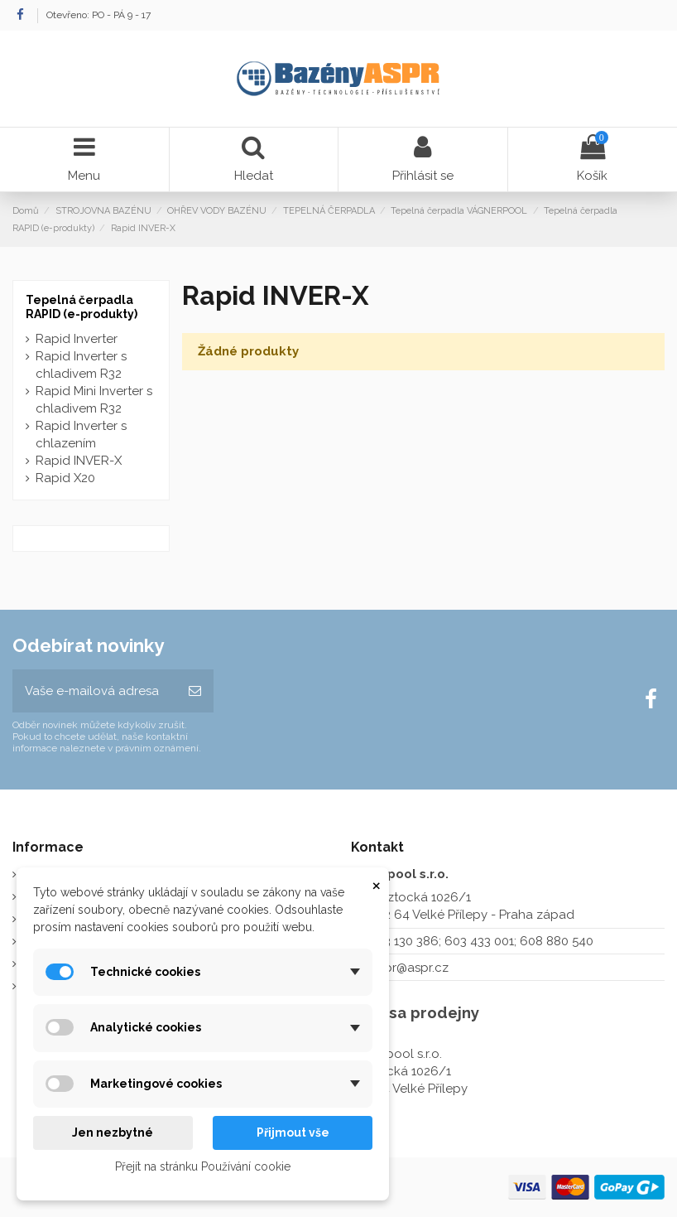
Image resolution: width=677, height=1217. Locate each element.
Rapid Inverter (77, 338)
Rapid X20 (65, 478)
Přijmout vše (293, 1132)
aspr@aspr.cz (410, 967)
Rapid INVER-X (79, 460)
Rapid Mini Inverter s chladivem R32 (94, 400)
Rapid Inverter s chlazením (81, 434)
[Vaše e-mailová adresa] (94, 691)
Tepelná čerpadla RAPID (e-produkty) (81, 307)
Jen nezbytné (112, 1132)
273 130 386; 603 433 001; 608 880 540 (482, 941)
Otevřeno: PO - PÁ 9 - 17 (98, 15)
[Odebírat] (195, 691)
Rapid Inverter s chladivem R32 (81, 365)
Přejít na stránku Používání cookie (202, 1166)
